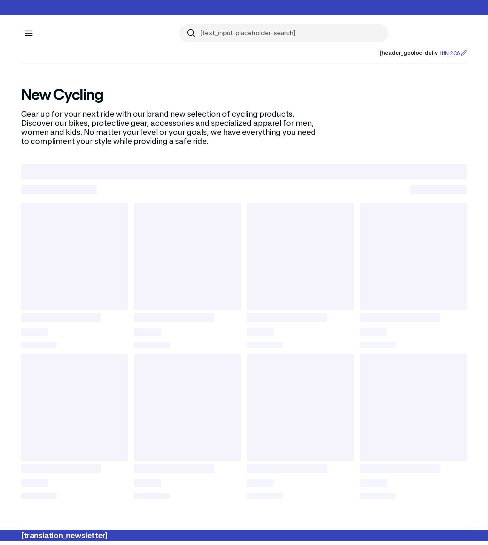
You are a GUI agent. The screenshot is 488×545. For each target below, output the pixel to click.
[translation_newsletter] (64, 539)
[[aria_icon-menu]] (28, 33)
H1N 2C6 (453, 53)
